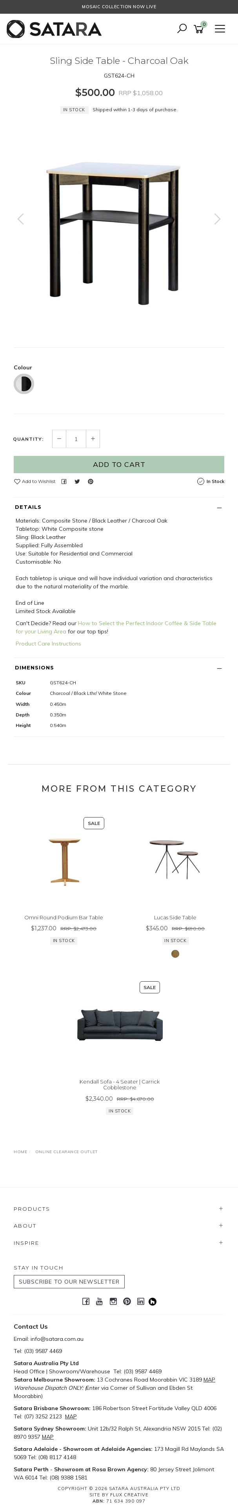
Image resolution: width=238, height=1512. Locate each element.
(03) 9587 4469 (43, 1351)
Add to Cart (119, 464)
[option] (119, 226)
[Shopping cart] (200, 29)
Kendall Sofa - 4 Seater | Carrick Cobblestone (120, 1084)
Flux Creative (129, 1495)
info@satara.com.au (57, 1338)
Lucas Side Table (175, 917)
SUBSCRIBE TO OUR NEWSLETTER (69, 1281)
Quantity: (28, 439)
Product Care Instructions (48, 643)
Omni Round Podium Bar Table (63, 917)
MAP (209, 1379)
